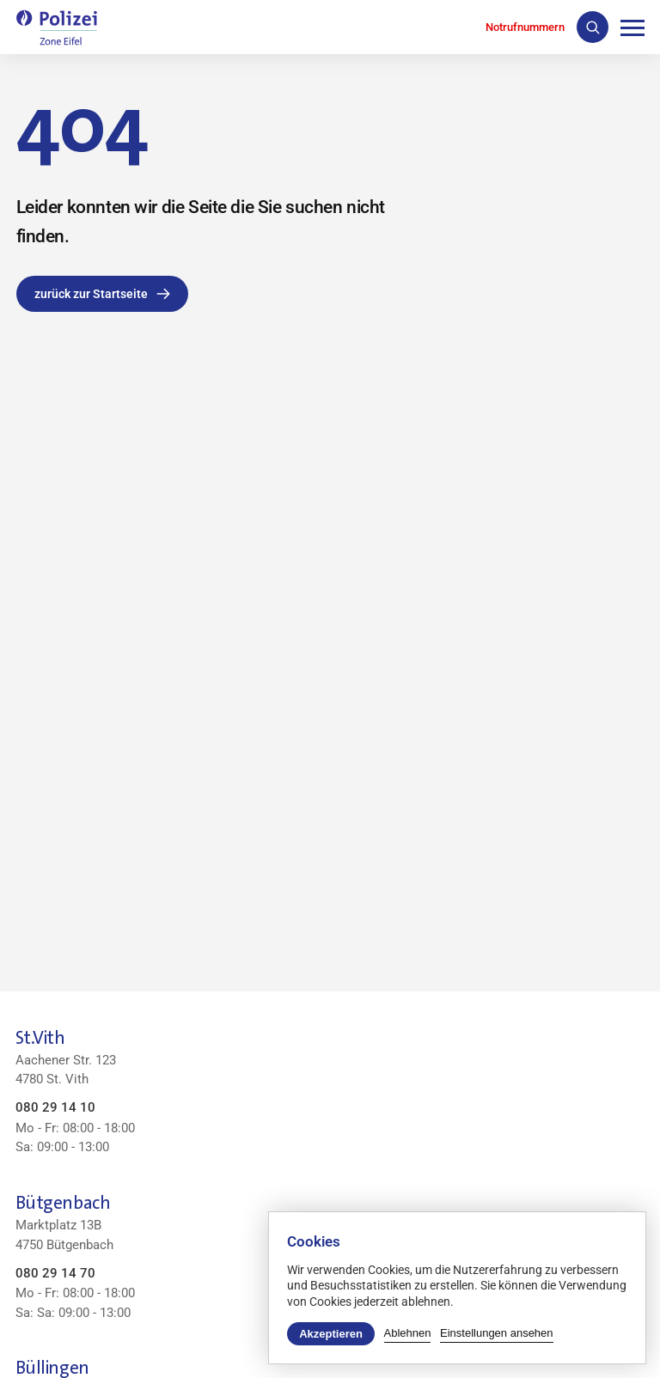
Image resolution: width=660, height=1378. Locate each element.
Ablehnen (407, 1332)
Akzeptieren (331, 1333)
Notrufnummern (525, 27)
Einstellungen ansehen (496, 1332)
